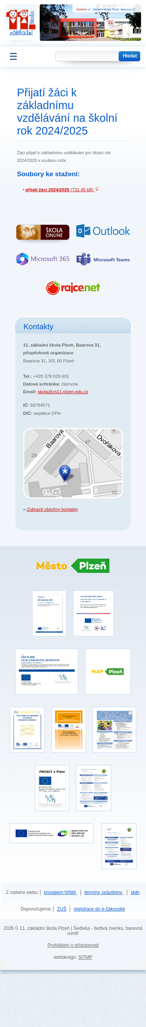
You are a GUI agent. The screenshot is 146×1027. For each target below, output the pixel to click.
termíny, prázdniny (103, 892)
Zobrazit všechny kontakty (52, 509)
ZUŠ (61, 909)
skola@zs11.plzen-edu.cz (63, 391)
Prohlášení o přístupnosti (73, 945)
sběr (135, 892)
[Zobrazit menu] (10, 57)
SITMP (85, 957)
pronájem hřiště (60, 892)
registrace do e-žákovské (99, 909)
